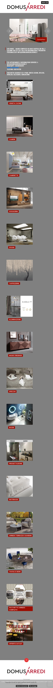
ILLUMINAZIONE (15, 319)
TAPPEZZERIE (14, 283)
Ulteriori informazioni (22, 686)
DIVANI (11, 247)
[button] (45, 2)
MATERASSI (13, 499)
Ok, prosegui (33, 686)
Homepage (26, 679)
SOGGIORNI (13, 211)
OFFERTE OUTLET (15, 644)
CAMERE (12, 139)
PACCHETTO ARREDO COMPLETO (17, 609)
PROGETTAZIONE (15, 463)
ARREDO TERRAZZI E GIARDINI (20, 536)
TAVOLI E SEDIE (15, 572)
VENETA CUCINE (15, 103)
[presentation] (48, 31)
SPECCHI (12, 391)
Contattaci (41, 39)
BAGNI (11, 427)
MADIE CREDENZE (15, 355)
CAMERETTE (13, 175)
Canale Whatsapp (13, 67)
